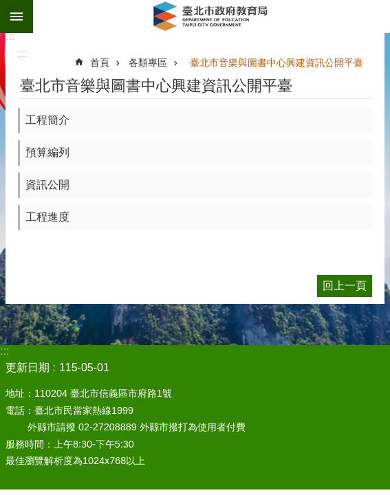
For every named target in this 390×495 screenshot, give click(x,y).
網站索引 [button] (16, 16)
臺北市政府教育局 (211, 16)
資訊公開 (47, 184)
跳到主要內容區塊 (7, 7)
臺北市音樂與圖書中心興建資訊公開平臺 (276, 62)
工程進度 (47, 217)
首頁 (99, 62)
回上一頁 (345, 286)
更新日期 (28, 367)
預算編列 (47, 152)
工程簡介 (47, 120)
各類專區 (148, 62)
